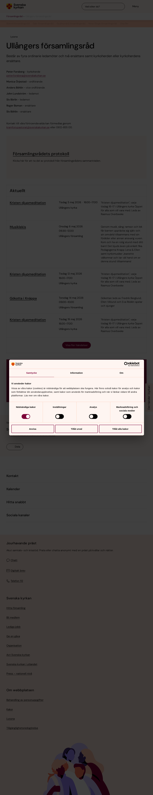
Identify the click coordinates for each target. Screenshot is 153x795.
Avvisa (32, 428)
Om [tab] (121, 373)
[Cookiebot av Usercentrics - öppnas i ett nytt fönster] (129, 364)
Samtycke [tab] (31, 373)
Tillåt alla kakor (120, 428)
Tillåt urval (76, 428)
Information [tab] (76, 373)
